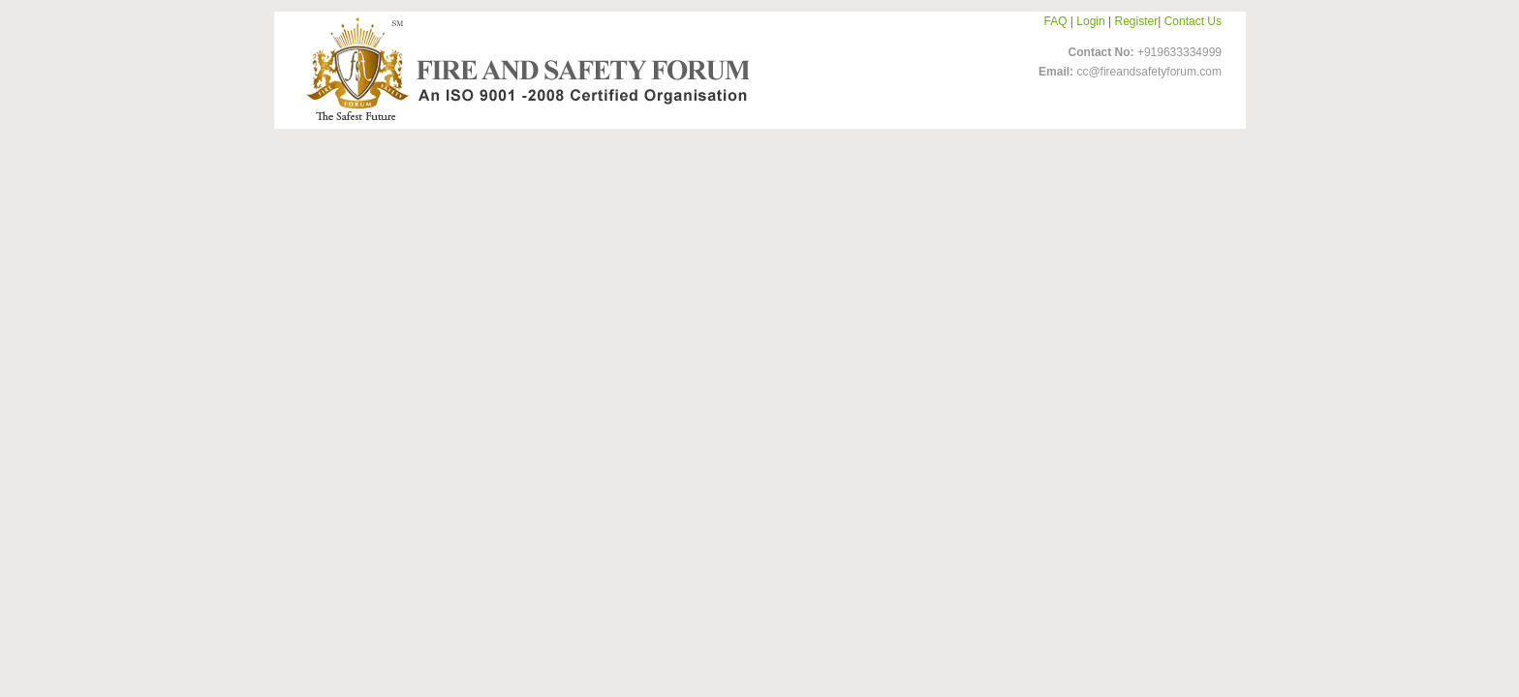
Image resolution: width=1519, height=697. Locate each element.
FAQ (1056, 21)
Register (1137, 21)
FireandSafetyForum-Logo (522, 68)
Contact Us (1193, 21)
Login (1090, 21)
